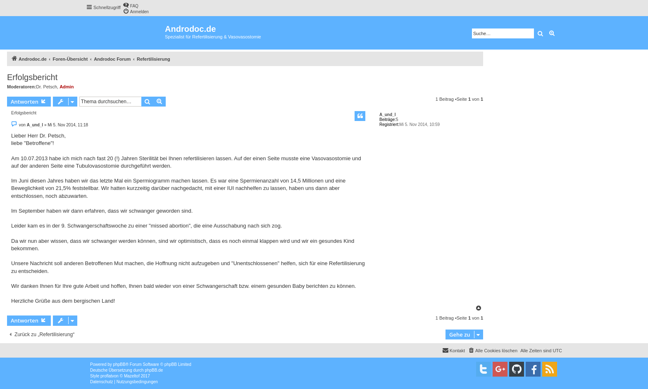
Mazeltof (132, 376)
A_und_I (387, 114)
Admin (67, 86)
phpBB (119, 364)
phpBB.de (154, 370)
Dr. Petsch (46, 86)
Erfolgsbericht (32, 77)
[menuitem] (130, 5)
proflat (106, 376)
